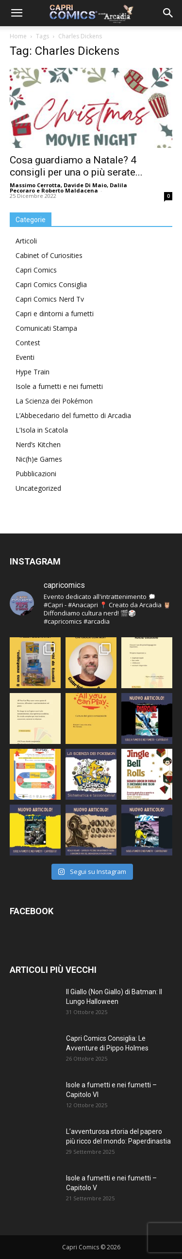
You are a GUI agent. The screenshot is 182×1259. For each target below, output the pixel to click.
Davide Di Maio (85, 185)
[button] (16, 13)
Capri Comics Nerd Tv (50, 299)
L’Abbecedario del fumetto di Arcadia (73, 415)
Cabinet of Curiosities (49, 255)
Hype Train (33, 371)
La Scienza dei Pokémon (54, 400)
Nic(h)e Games (39, 459)
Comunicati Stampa (46, 328)
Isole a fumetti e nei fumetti (59, 386)
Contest (28, 342)
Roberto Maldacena (69, 190)
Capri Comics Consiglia (51, 284)
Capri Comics (36, 269)
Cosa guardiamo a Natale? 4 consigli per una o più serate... (76, 166)
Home (18, 36)
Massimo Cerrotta (35, 185)
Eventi (25, 357)
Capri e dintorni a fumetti (55, 313)
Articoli (26, 240)
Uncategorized (38, 488)
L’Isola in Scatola (42, 430)
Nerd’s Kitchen (38, 444)
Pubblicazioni (36, 473)
